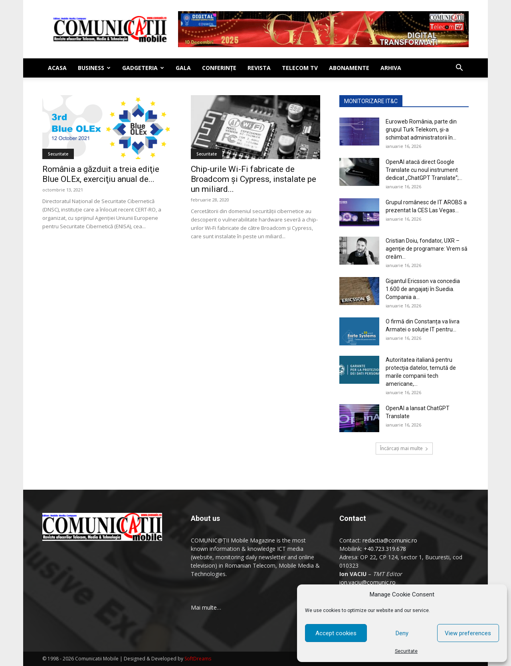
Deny (402, 633)
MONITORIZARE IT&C (371, 101)
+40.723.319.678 (385, 548)
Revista (259, 68)
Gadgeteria (143, 68)
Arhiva (390, 68)
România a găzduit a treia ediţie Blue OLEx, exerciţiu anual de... (100, 174)
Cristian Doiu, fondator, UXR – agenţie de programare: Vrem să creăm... (426, 248)
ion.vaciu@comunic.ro (367, 582)
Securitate (406, 651)
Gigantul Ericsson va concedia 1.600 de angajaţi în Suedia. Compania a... (423, 289)
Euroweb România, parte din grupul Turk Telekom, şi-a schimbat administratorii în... (421, 129)
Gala (183, 68)
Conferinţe (219, 68)
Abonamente (349, 68)
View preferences (468, 633)
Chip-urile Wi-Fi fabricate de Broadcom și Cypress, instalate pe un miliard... (253, 179)
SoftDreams (197, 658)
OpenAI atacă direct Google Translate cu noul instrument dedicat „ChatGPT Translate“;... (424, 170)
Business (94, 68)
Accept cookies (336, 633)
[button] (459, 68)
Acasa (57, 68)
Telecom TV (300, 68)
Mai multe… (206, 607)
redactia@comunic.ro (389, 540)
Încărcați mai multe (404, 448)
